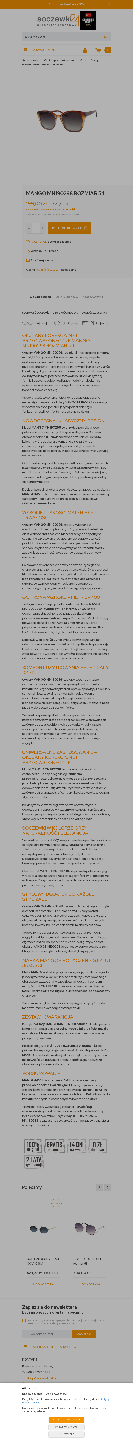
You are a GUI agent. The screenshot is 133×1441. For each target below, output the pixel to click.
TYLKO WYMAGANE (67, 1427)
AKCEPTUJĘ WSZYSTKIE (66, 1419)
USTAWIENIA (66, 1434)
